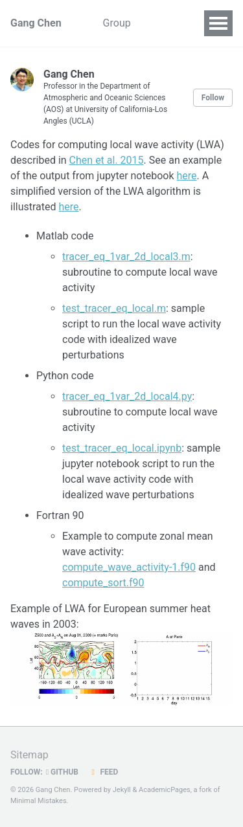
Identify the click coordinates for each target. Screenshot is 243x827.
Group (117, 23)
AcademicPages (165, 790)
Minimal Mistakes (38, 801)
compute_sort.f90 (103, 583)
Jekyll (122, 790)
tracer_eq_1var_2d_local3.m (126, 256)
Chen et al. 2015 (106, 160)
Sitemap (29, 755)
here (187, 176)
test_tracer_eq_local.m (114, 308)
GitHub (62, 772)
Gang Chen (36, 23)
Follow (213, 97)
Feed (103, 772)
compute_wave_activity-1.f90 (129, 567)
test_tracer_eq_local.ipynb (121, 448)
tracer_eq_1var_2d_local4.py (127, 396)
